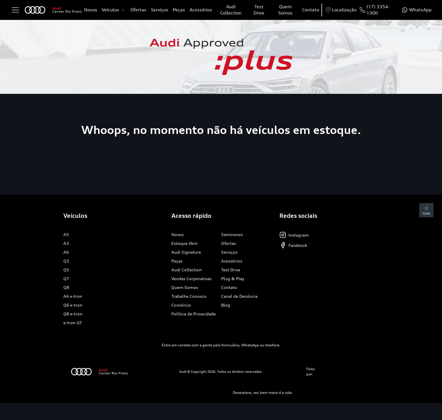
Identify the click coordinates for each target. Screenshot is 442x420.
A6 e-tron (72, 296)
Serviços (159, 10)
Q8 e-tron (72, 313)
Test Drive (259, 10)
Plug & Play (232, 278)
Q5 (66, 269)
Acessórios (201, 10)
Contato (310, 10)
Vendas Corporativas (191, 278)
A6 (66, 252)
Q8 (66, 287)
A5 (66, 234)
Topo (426, 210)
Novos (90, 10)
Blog (225, 305)
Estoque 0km (184, 243)
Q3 (66, 260)
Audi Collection (231, 10)
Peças (179, 10)
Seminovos (232, 234)
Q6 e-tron (72, 305)
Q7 (66, 278)
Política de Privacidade (193, 313)
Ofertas (138, 10)
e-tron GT (72, 322)
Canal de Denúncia (239, 296)
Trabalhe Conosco (188, 296)
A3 (66, 243)
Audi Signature (186, 252)
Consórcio (181, 305)
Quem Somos (285, 10)
